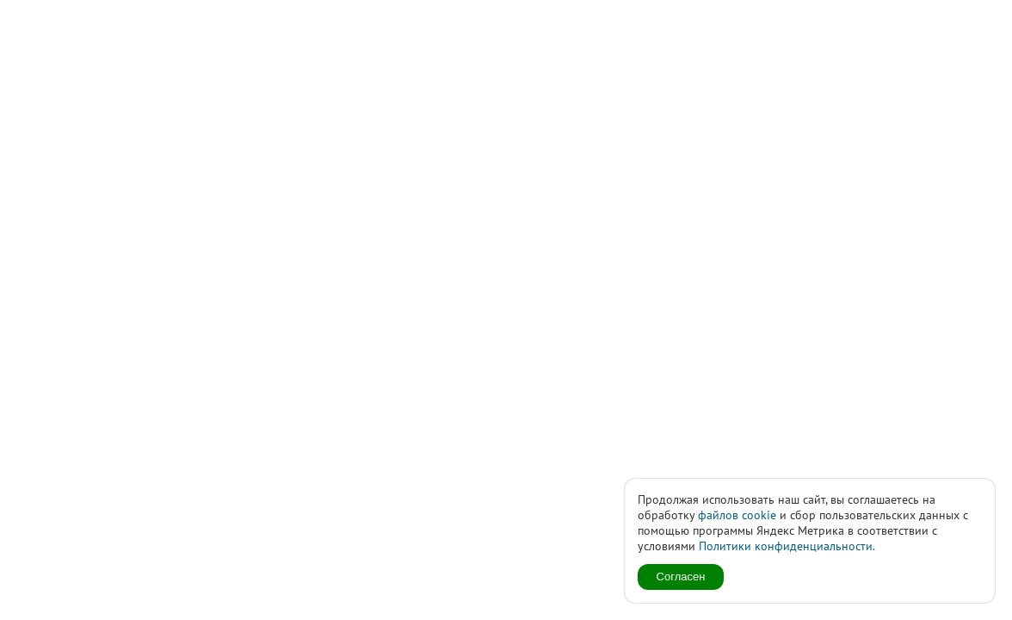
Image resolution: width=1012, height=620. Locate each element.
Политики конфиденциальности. (787, 546)
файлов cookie (737, 515)
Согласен (681, 576)
